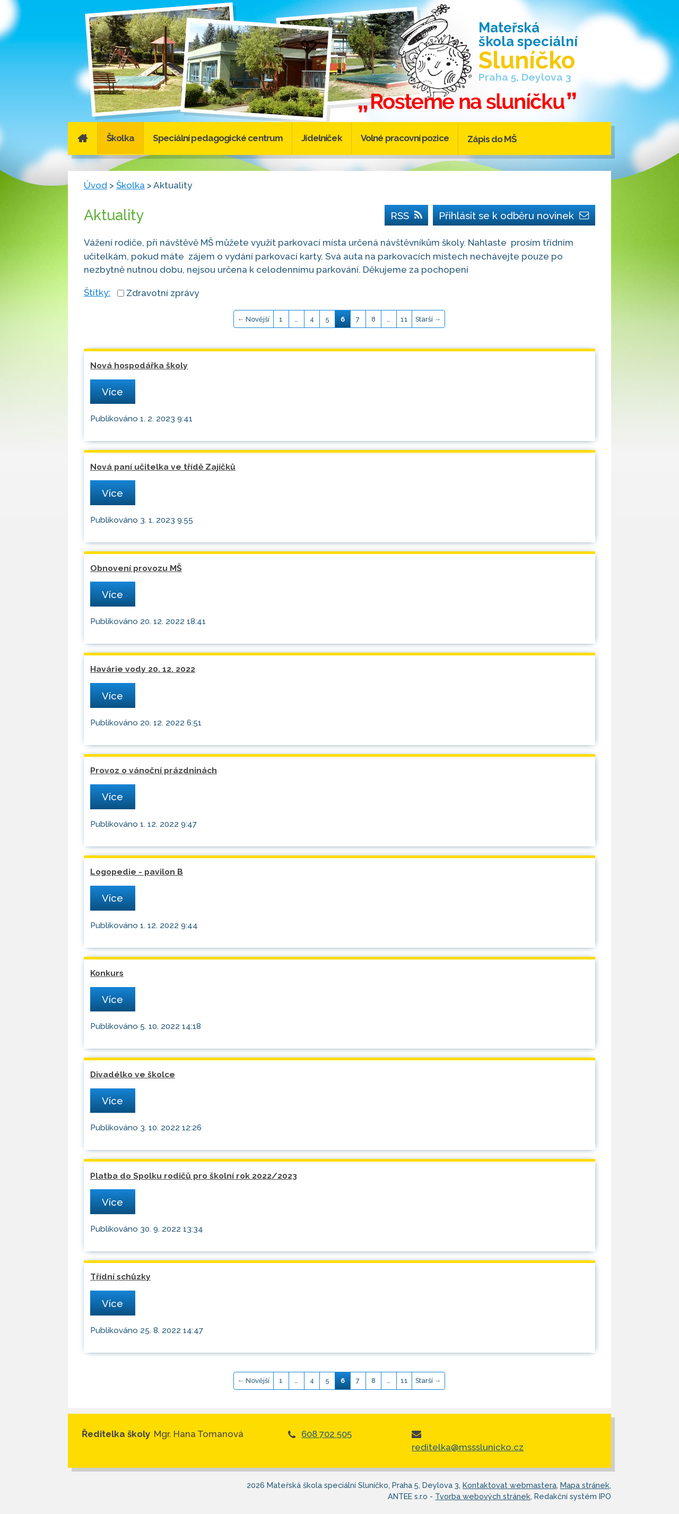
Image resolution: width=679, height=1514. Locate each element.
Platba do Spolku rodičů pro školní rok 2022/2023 (193, 1176)
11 (404, 319)
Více (112, 391)
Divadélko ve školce (132, 1074)
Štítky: (97, 292)
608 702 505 (326, 1434)
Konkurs (107, 973)
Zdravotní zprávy (162, 293)
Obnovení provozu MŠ (136, 568)
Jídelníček (321, 138)
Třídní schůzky (120, 1276)
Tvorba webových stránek (482, 1496)
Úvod (82, 138)
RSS (406, 215)
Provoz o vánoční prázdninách (153, 770)
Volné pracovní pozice (405, 138)
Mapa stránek (585, 1485)
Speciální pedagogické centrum (218, 138)
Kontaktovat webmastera (509, 1485)
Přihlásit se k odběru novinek (514, 215)
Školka (120, 138)
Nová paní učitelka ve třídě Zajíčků (163, 467)
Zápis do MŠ (492, 139)
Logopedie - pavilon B (136, 872)
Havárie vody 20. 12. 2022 (142, 669)
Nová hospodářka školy (139, 365)
